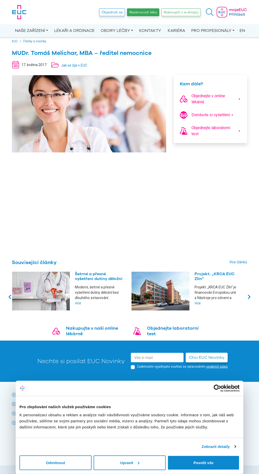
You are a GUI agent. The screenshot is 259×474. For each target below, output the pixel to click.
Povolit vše (203, 462)
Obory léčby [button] (115, 30)
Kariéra (176, 30)
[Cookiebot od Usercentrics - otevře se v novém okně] (217, 388)
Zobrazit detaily (216, 446)
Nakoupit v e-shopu (181, 12)
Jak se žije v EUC (74, 65)
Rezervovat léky (143, 12)
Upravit (129, 462)
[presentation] (10, 297)
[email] (157, 357)
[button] (210, 12)
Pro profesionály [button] (211, 30)
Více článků (238, 262)
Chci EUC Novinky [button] (206, 357)
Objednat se (112, 12)
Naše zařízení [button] (30, 30)
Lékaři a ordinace (74, 30)
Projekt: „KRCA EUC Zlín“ (214, 276)
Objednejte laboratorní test (173, 331)
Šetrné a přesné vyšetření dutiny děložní (98, 276)
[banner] (19, 12)
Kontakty (150, 30)
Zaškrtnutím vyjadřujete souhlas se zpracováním (182, 366)
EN (242, 30)
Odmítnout (55, 462)
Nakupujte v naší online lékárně (92, 331)
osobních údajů (217, 366)
